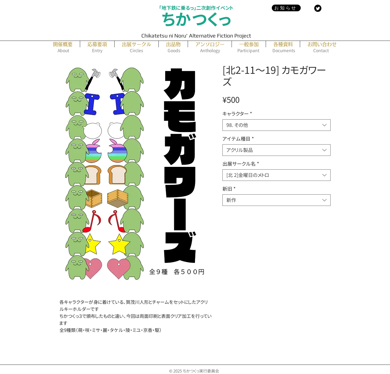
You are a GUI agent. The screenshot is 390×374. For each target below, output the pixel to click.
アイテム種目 (238, 139)
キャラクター (237, 114)
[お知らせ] (286, 8)
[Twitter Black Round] (317, 8)
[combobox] (276, 125)
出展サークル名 (240, 164)
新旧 (229, 189)
